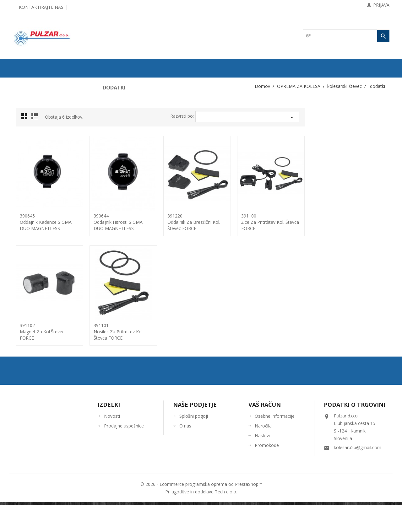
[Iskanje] (346, 36)
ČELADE (23, 293)
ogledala (25, 203)
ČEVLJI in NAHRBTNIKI (36, 313)
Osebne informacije (275, 419)
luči (21, 183)
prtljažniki (26, 223)
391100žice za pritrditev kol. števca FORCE (355, 222)
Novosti (112, 419)
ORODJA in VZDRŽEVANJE (39, 323)
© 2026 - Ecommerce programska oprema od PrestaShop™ (201, 487)
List (120, 118)
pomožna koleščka (32, 213)
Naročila (263, 429)
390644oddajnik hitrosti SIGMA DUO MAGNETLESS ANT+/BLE (202, 225)
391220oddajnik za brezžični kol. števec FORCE (278, 222)
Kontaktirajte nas (41, 7)
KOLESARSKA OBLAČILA (38, 283)
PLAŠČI (22, 102)
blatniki (24, 153)
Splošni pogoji (193, 419)
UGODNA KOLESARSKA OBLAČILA (47, 343)
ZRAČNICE (25, 112)
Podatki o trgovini (354, 407)
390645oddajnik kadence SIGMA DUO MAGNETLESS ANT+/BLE (130, 225)
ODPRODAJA (27, 82)
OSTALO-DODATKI (32, 333)
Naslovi (262, 439)
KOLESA (23, 92)
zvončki (24, 263)
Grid (111, 118)
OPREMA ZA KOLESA (34, 133)
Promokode (267, 448)
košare (23, 173)
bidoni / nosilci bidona (35, 143)
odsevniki (26, 193)
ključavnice (27, 163)
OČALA (22, 303)
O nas (185, 429)
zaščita (24, 273)
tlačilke (24, 243)
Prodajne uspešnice (124, 429)
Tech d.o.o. (226, 495)
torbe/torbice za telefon (36, 253)
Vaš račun (264, 407)
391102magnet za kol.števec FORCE (127, 331)
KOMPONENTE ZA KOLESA (39, 123)
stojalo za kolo (29, 233)
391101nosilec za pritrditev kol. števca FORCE (203, 331)
